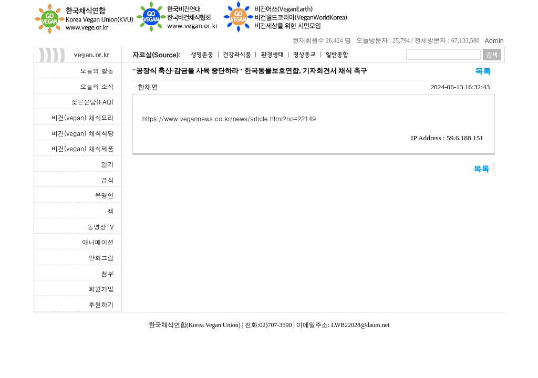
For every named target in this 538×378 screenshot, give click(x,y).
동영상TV (100, 226)
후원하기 (101, 304)
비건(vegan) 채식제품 (82, 148)
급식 (107, 179)
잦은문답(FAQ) (92, 101)
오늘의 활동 (96, 70)
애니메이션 (98, 241)
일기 (107, 164)
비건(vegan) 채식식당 (82, 133)
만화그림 (101, 257)
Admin (494, 40)
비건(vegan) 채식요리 (82, 117)
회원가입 (101, 288)
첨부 (107, 273)
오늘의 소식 (96, 86)
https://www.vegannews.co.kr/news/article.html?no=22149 (229, 118)
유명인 (104, 195)
